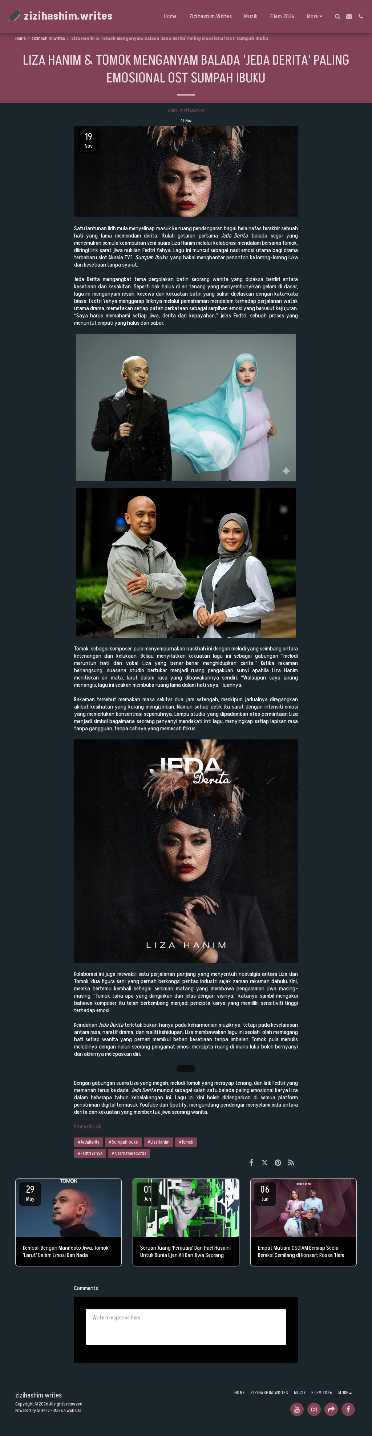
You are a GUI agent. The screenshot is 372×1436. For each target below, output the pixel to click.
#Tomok (186, 1142)
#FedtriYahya (90, 1153)
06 (265, 1193)
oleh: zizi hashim (186, 110)
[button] (337, 16)
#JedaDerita (89, 1142)
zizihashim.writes (48, 38)
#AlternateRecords (129, 1153)
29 (30, 1193)
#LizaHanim (158, 1142)
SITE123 (43, 1410)
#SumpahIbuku (123, 1142)
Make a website (67, 1410)
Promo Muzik (88, 1127)
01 (147, 1193)
